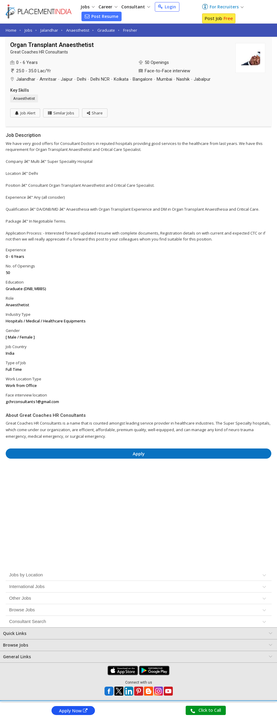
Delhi (81, 79)
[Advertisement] (138, 479)
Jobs (88, 7)
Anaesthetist (77, 30)
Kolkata (121, 79)
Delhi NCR (100, 79)
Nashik (183, 79)
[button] (95, 112)
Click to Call (205, 710)
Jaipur (67, 79)
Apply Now (73, 711)
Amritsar (48, 79)
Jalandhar (49, 30)
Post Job (219, 18)
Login (167, 7)
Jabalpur (202, 79)
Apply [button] (139, 454)
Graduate (106, 30)
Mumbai (164, 79)
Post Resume (101, 16)
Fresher (130, 30)
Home (11, 30)
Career (108, 7)
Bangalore (142, 79)
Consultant (135, 7)
